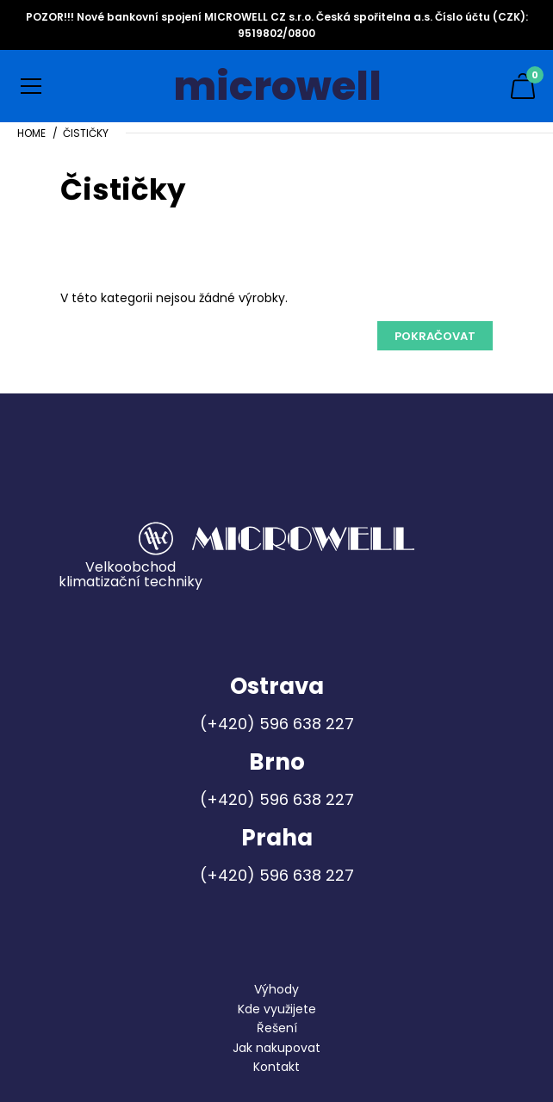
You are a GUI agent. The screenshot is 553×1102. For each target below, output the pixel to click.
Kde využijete (277, 1009)
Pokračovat (435, 336)
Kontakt (276, 1066)
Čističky (86, 133)
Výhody (276, 989)
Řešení (277, 1028)
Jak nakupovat (276, 1047)
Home (31, 133)
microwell (277, 86)
